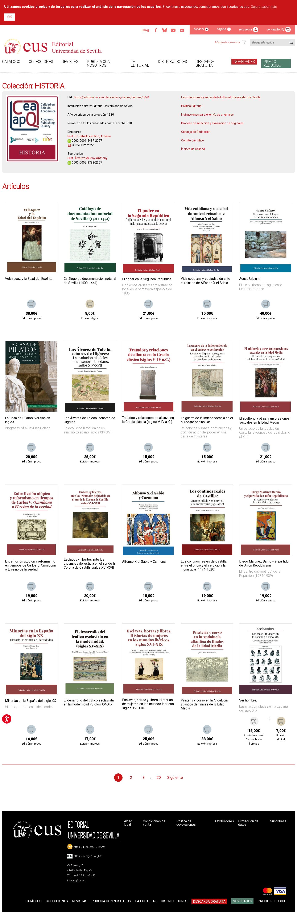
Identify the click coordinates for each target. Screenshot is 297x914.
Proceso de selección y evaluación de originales (212, 123)
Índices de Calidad (193, 149)
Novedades (244, 61)
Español (199, 29)
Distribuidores (172, 61)
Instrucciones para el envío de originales (207, 114)
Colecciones (41, 61)
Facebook (155, 30)
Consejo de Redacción (195, 131)
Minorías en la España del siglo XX (30, 701)
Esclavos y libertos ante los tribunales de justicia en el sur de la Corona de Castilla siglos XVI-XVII (89, 563)
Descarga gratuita (204, 63)
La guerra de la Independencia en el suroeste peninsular (207, 420)
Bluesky (164, 30)
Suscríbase (278, 821)
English (221, 29)
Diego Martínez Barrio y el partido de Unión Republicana (264, 563)
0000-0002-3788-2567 (84, 162)
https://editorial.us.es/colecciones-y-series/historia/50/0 (111, 97)
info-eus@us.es (76, 880)
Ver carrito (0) (275, 29)
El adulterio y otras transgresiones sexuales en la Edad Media (264, 420)
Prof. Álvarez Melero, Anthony (87, 158)
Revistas (70, 61)
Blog (145, 30)
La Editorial (140, 63)
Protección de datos (249, 823)
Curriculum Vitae (80, 145)
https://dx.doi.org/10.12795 (89, 846)
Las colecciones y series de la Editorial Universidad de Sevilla (220, 97)
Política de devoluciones (186, 823)
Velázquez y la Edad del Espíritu (28, 279)
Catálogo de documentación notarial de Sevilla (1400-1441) (90, 281)
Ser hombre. (248, 700)
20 (159, 777)
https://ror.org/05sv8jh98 (88, 856)
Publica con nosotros (98, 63)
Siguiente (175, 777)
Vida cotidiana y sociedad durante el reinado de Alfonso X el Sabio (205, 281)
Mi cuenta (245, 29)
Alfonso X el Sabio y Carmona (144, 562)
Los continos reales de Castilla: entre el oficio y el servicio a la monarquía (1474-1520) (204, 565)
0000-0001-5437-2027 (84, 140)
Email (182, 30)
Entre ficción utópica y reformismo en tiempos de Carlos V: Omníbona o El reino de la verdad (30, 565)
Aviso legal (128, 823)
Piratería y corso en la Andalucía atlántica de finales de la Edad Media (204, 704)
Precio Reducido (272, 63)
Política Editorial (191, 106)
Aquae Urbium (249, 279)
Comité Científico (192, 140)
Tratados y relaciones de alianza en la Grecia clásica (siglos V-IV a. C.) (148, 420)
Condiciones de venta (154, 823)
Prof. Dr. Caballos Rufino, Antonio (89, 136)
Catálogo (11, 61)
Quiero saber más (264, 7)
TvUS (173, 30)
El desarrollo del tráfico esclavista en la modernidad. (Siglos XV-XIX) (89, 702)
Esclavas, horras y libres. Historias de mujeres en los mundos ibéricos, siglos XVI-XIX (148, 704)
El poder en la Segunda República (146, 279)
